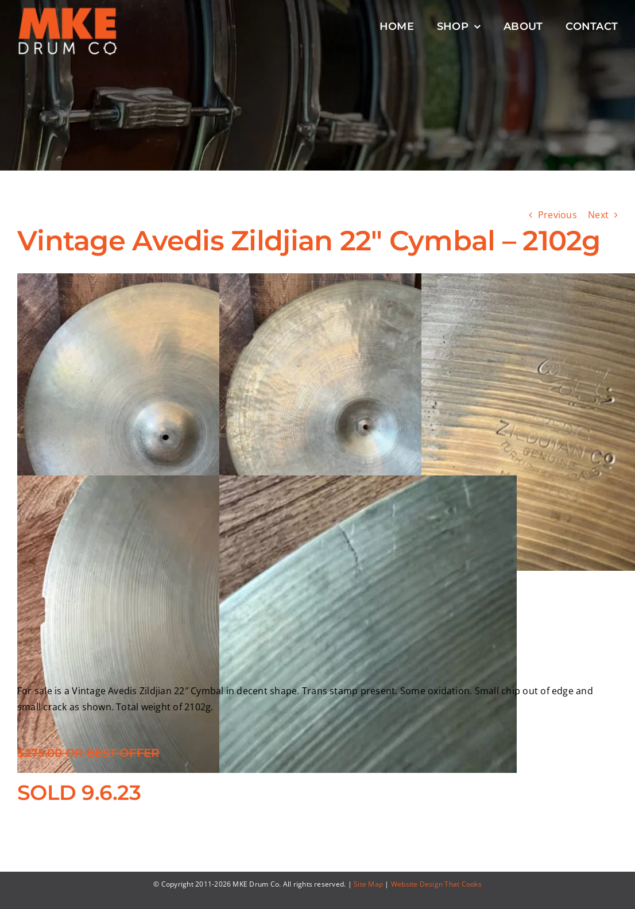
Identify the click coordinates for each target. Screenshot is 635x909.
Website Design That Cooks (436, 884)
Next (598, 214)
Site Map (368, 884)
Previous (557, 214)
